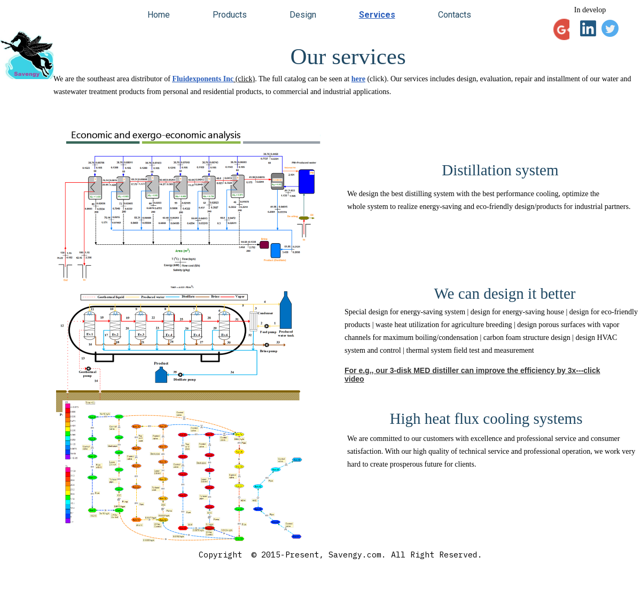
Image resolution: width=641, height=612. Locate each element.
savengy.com (53, 601)
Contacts (454, 15)
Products (230, 15)
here (358, 79)
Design (303, 15)
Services (377, 15)
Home (158, 15)
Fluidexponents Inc (202, 79)
